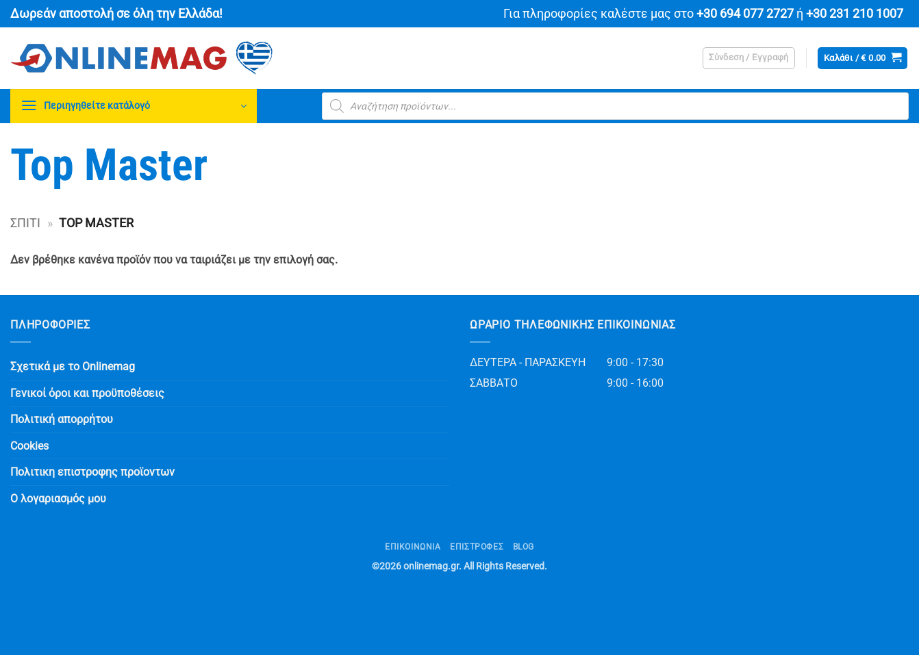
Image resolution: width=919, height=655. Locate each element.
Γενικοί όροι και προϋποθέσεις (87, 393)
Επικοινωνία (413, 547)
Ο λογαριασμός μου (58, 498)
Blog (523, 547)
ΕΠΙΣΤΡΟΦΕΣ (476, 547)
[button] (749, 58)
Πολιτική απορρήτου (61, 419)
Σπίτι (25, 223)
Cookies (29, 445)
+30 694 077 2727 (745, 14)
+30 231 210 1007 (854, 14)
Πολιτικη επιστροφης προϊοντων (92, 471)
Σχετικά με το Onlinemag (72, 366)
